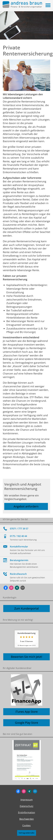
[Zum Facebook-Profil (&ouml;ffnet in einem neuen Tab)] (6, 588)
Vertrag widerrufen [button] (26, 833)
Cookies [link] (26, 825)
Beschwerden (26, 819)
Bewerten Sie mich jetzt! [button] (26, 657)
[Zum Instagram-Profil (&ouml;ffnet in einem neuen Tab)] (11, 588)
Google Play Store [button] (26, 723)
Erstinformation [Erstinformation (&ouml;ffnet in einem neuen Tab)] (26, 812)
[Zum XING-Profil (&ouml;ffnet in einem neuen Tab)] (17, 588)
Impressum (26, 799)
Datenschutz (26, 806)
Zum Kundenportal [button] (26, 608)
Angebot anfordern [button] (26, 506)
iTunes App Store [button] (26, 712)
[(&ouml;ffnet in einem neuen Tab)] (26, 760)
